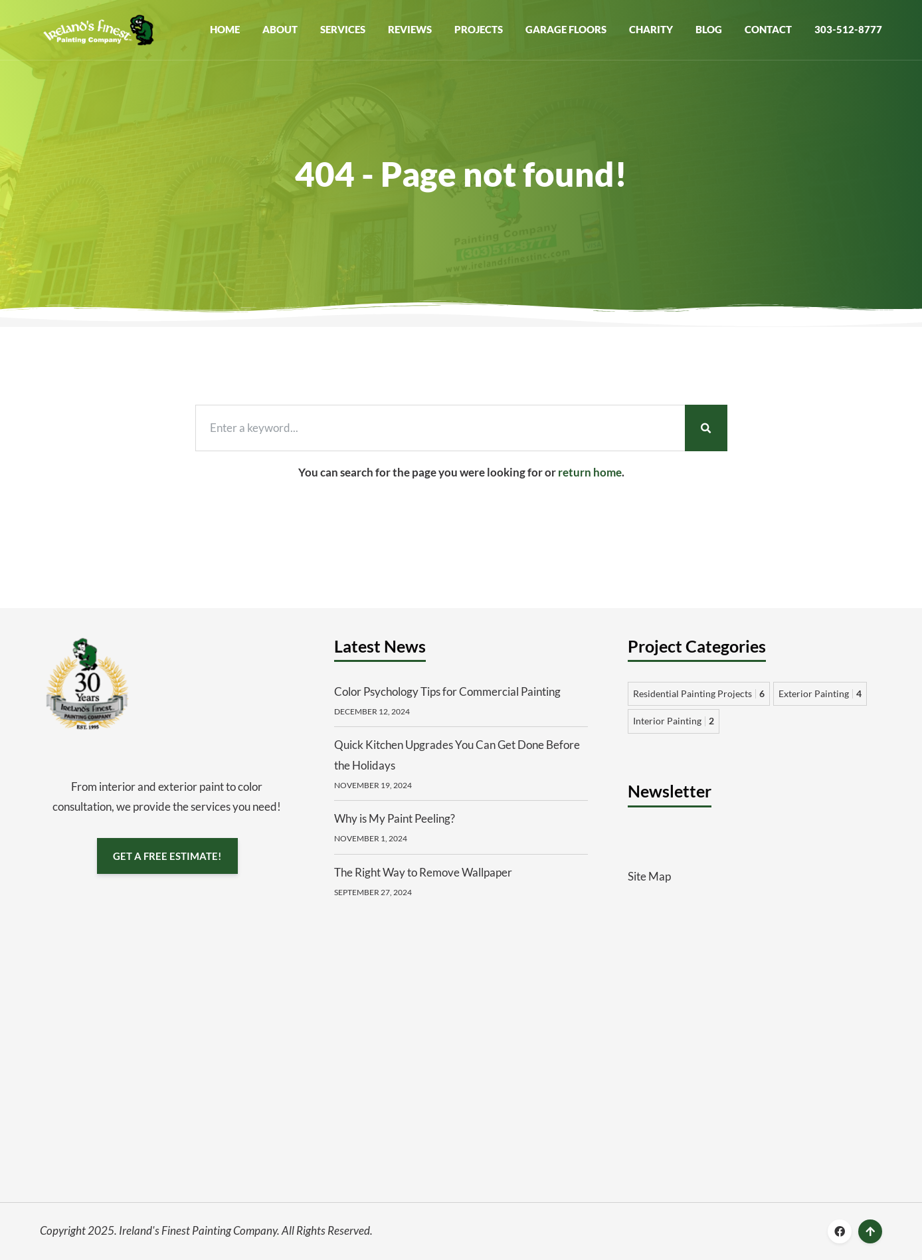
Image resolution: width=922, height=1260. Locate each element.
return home (590, 472)
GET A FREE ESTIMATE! (167, 855)
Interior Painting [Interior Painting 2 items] (673, 720)
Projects (478, 29)
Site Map (649, 876)
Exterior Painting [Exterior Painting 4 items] (820, 693)
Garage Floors (565, 29)
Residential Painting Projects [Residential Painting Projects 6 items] (699, 693)
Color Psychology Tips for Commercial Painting (447, 691)
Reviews (410, 29)
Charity (651, 29)
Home (225, 29)
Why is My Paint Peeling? (394, 818)
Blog (708, 29)
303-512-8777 (848, 29)
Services (342, 29)
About (280, 29)
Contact (768, 29)
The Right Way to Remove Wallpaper (423, 872)
